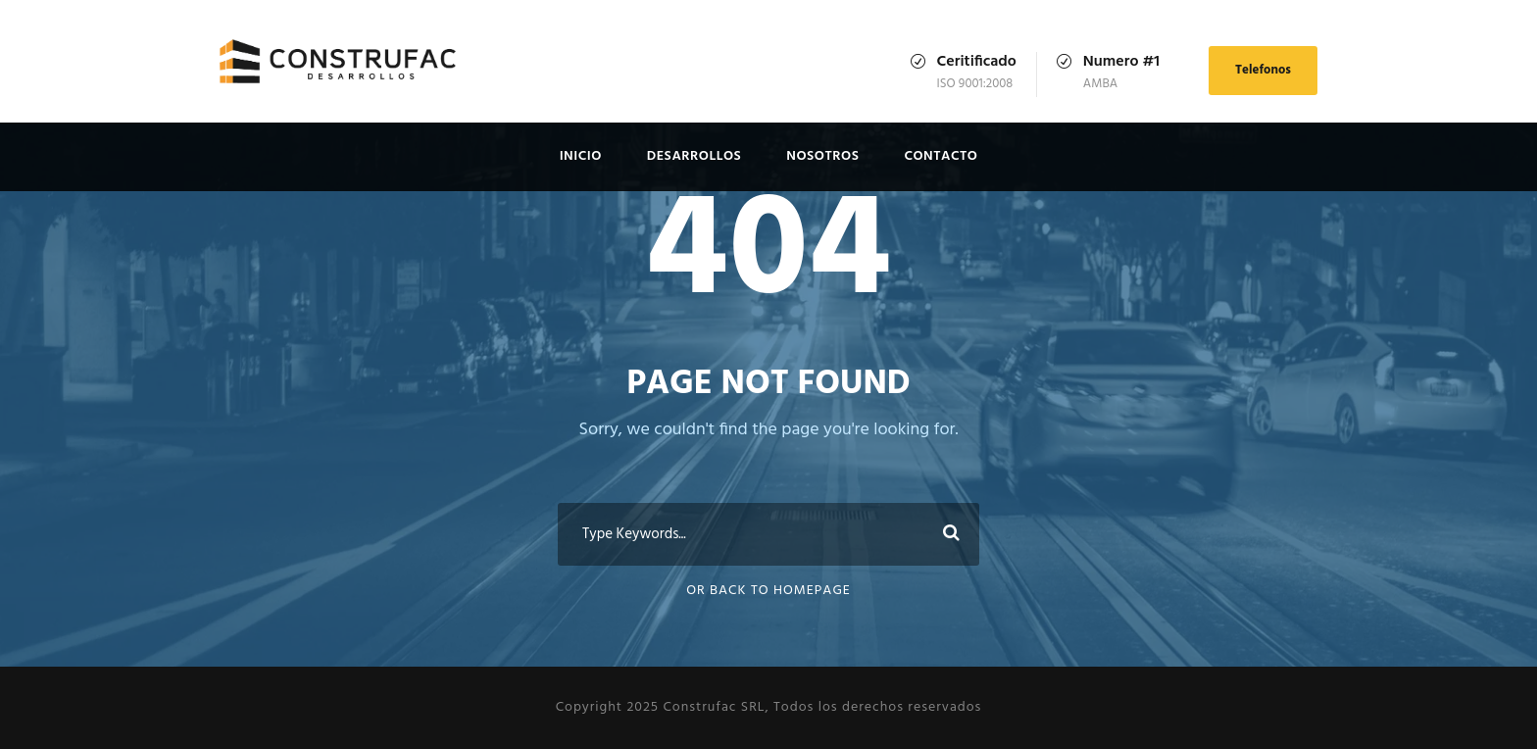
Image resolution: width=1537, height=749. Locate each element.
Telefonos (1263, 70)
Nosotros (822, 156)
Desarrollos (694, 156)
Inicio (581, 156)
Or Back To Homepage (768, 590)
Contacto (940, 156)
